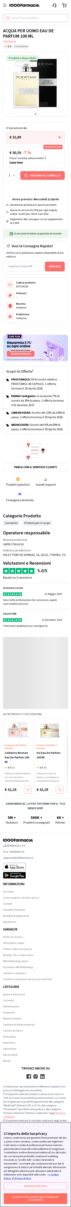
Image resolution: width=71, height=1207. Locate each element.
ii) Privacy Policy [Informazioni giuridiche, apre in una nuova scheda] (21, 1178)
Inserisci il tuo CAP (21, 266)
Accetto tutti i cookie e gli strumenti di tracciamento (35, 1198)
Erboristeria (9, 1049)
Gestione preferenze (35, 1186)
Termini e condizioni (14, 973)
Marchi (6, 1061)
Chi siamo (8, 892)
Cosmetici (11, 523)
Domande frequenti (14, 910)
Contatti (7, 904)
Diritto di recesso (13, 937)
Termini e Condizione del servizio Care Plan (27, 979)
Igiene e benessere (14, 994)
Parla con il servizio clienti (35, 467)
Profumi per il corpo (37, 523)
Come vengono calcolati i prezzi (21, 898)
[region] (35, 1164)
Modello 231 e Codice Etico (18, 955)
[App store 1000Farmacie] (18, 866)
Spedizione (9, 922)
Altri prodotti (10, 1055)
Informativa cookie (13, 943)
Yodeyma (9, 41)
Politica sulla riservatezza (17, 949)
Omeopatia (9, 1037)
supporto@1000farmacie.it (18, 858)
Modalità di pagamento (16, 916)
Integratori (9, 1013)
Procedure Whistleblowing (18, 967)
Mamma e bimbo (12, 1019)
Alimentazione (11, 1006)
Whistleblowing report (15, 961)
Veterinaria (9, 1043)
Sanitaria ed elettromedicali (18, 1025)
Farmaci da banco (13, 1031)
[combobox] (35, 18)
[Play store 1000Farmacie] (18, 875)
